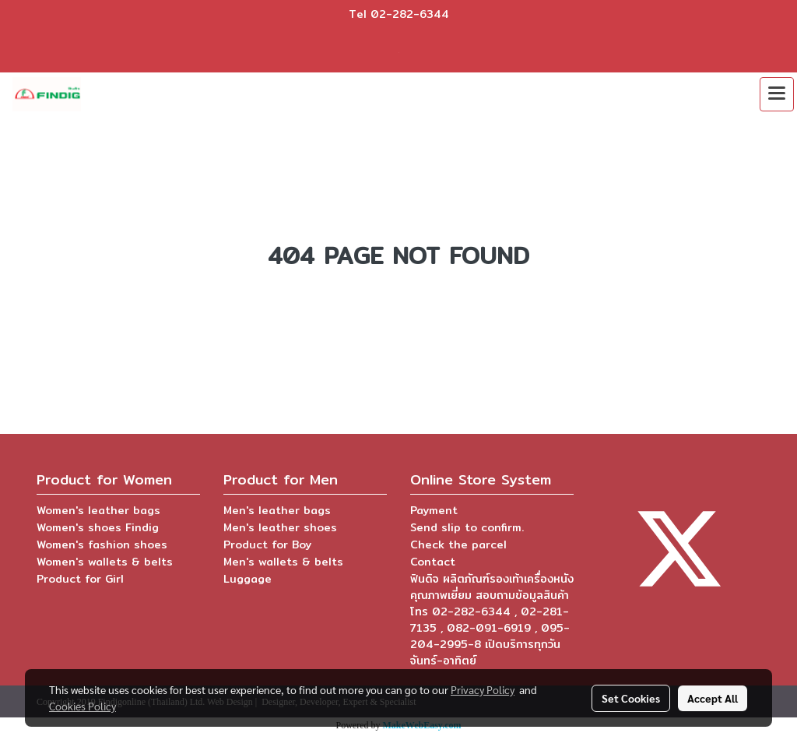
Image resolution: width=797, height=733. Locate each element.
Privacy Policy (482, 689)
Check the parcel (458, 544)
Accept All (712, 698)
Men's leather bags (277, 510)
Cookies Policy (82, 706)
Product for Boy (267, 544)
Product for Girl (80, 578)
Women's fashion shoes (102, 544)
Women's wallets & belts (105, 561)
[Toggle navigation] (777, 94)
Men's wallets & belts (283, 561)
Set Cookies (631, 698)
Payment (434, 510)
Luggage (247, 578)
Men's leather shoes (280, 527)
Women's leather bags (98, 510)
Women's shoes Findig (98, 527)
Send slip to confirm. (467, 527)
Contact (432, 561)
